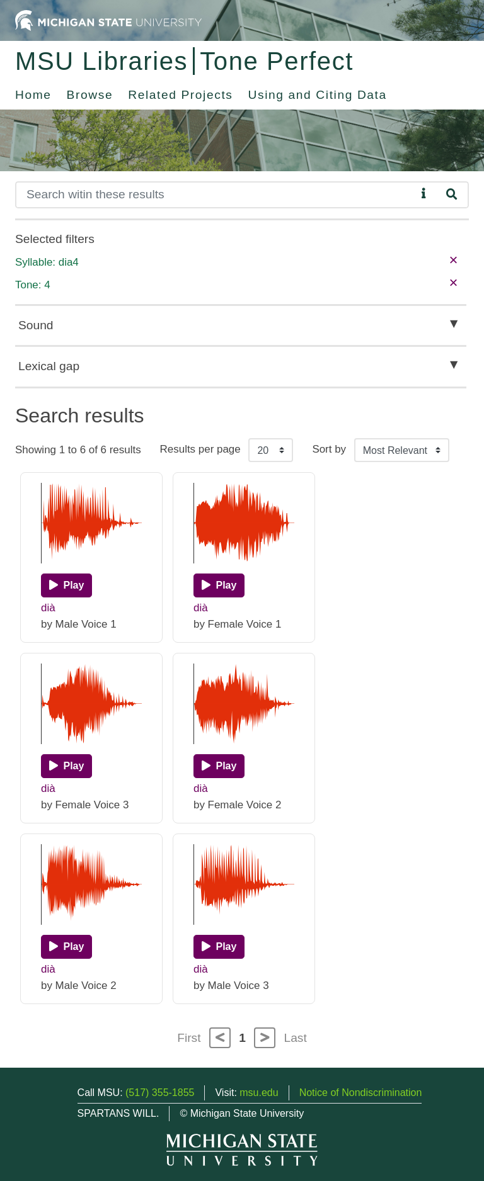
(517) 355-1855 (159, 1092)
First (188, 1037)
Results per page (200, 449)
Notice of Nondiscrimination (360, 1092)
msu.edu (258, 1092)
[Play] (66, 585)
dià (48, 608)
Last (295, 1037)
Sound (35, 325)
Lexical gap (48, 366)
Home (33, 94)
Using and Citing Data (317, 94)
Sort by (329, 449)
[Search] (216, 194)
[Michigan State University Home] (108, 20)
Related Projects (180, 94)
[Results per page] (270, 450)
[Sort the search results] (401, 450)
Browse (90, 94)
